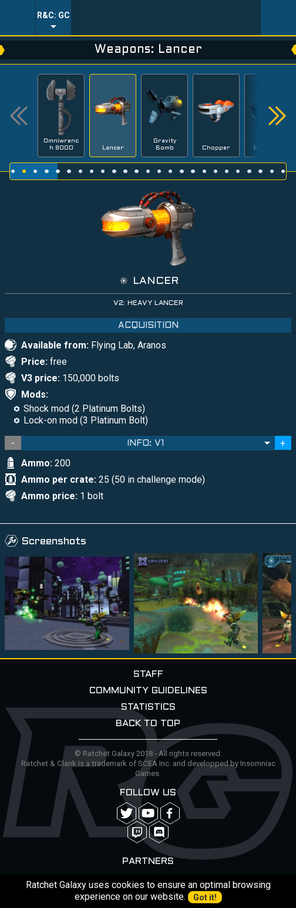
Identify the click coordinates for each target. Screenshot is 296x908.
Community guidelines (148, 690)
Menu (17, 17)
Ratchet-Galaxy (166, 17)
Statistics (148, 707)
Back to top (148, 723)
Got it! (205, 897)
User (278, 17)
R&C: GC (53, 15)
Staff (148, 674)
